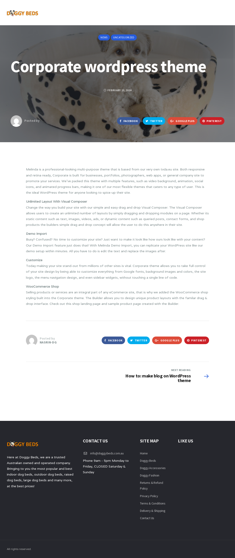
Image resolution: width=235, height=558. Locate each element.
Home (144, 453)
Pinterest (212, 121)
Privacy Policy (149, 496)
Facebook (129, 121)
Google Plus (182, 121)
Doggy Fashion (149, 475)
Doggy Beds (148, 461)
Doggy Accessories (153, 468)
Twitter (153, 121)
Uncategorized (123, 37)
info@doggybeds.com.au (106, 453)
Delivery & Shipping (152, 511)
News (104, 37)
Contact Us (147, 518)
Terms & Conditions (152, 503)
